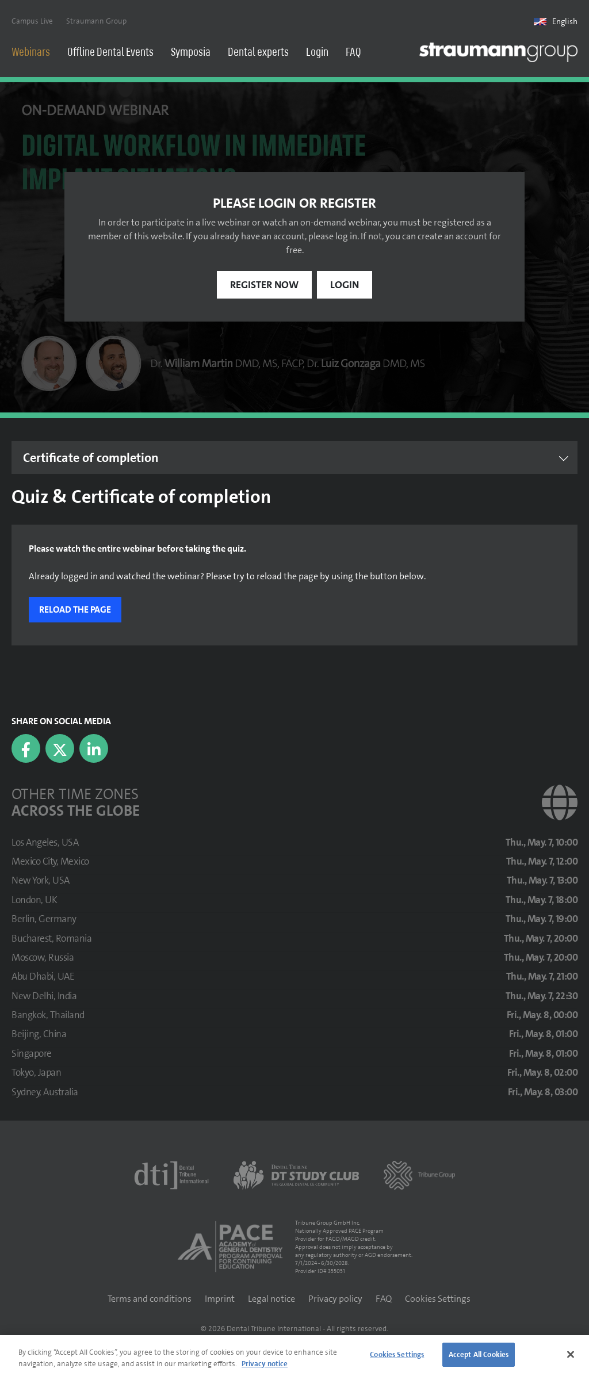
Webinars (31, 53)
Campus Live (32, 21)
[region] (294, 1355)
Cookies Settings (438, 1300)
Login (317, 53)
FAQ (353, 53)
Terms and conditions (150, 1300)
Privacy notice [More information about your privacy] (265, 1364)
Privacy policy (335, 1300)
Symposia (191, 53)
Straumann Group (96, 21)
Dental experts (258, 53)
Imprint (220, 1300)
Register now (264, 286)
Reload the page (75, 611)
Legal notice (271, 1300)
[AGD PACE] (230, 1248)
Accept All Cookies (478, 1354)
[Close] (570, 1354)
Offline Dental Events (110, 53)
